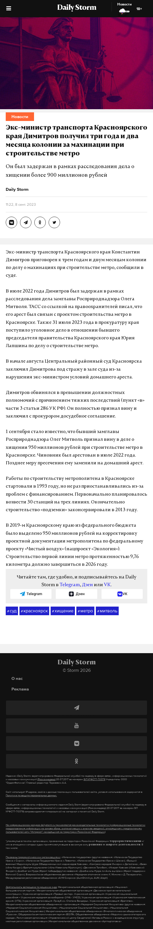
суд (12, 611)
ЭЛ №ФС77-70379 (94, 779)
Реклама (20, 688)
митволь (107, 611)
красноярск (34, 611)
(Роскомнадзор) (46, 779)
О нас (17, 678)
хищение (62, 611)
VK (107, 585)
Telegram (69, 585)
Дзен (87, 585)
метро (85, 611)
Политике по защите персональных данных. (31, 795)
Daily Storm (76, 8)
